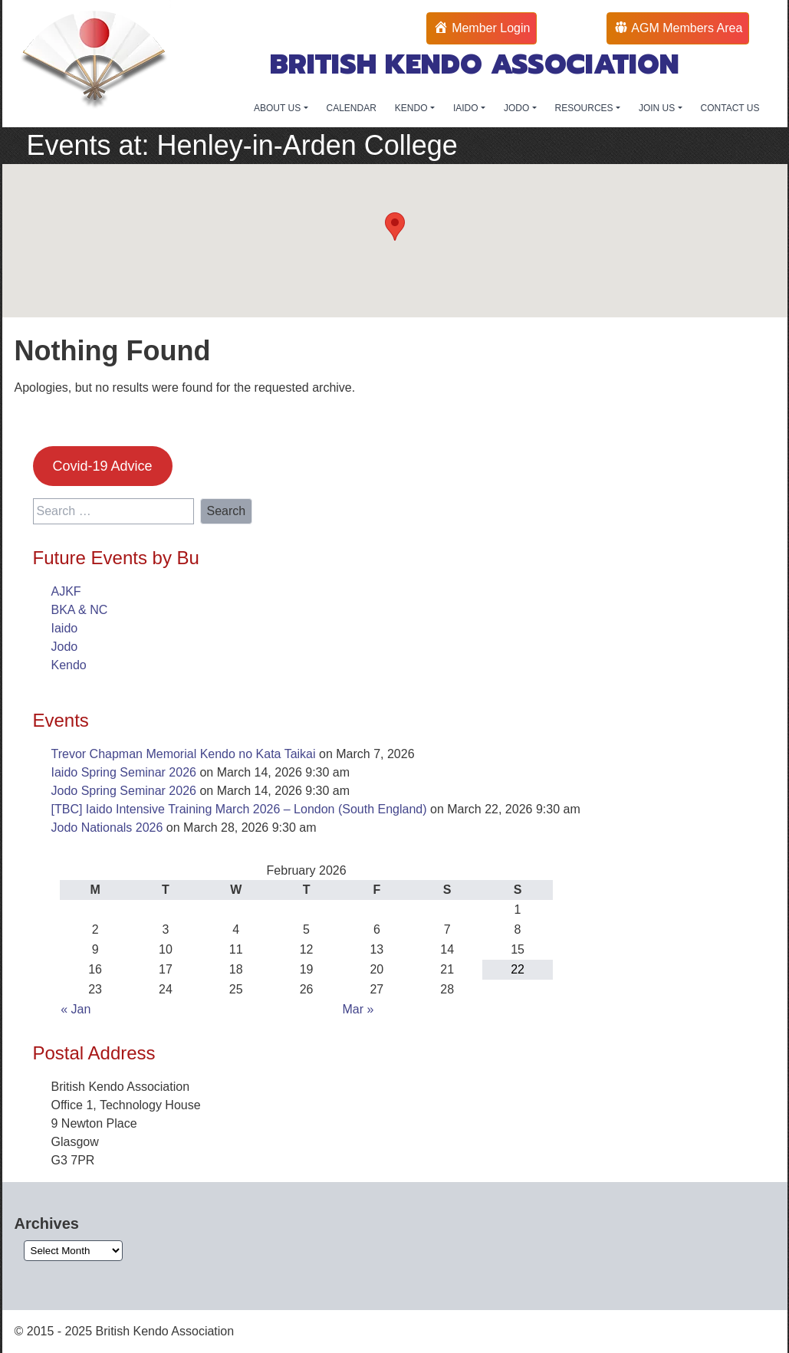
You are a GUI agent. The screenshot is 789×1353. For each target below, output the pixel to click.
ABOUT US (278, 108)
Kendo (69, 665)
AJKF (66, 591)
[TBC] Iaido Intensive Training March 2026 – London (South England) (239, 809)
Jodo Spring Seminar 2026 (123, 790)
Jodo (64, 646)
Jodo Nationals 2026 (107, 827)
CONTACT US (730, 108)
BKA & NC (79, 609)
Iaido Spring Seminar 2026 (123, 772)
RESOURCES (585, 108)
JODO (518, 108)
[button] (395, 226)
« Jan (75, 1009)
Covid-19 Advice (102, 466)
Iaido (64, 628)
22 (517, 969)
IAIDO (467, 108)
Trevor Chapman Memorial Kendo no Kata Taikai (183, 753)
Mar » (357, 1009)
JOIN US (658, 108)
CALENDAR (351, 108)
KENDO (412, 108)
